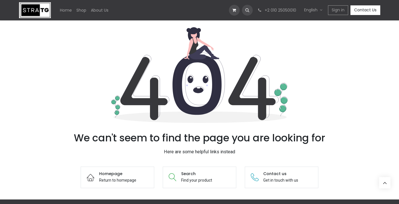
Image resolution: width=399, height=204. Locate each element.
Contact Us (365, 10)
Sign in (338, 10)
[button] (247, 10)
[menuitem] (66, 10)
